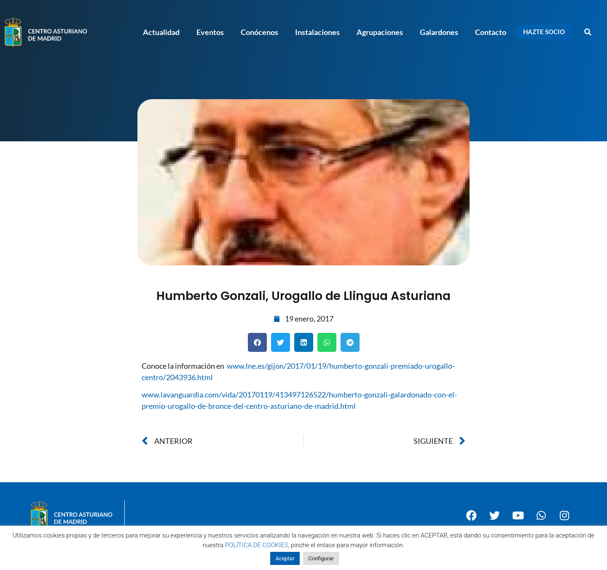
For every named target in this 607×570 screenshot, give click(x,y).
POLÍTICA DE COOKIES (256, 545)
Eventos (210, 32)
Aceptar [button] (284, 558)
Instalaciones (317, 32)
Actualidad (161, 32)
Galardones (439, 32)
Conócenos (259, 32)
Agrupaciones (380, 32)
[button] (588, 32)
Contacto (490, 32)
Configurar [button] (320, 558)
